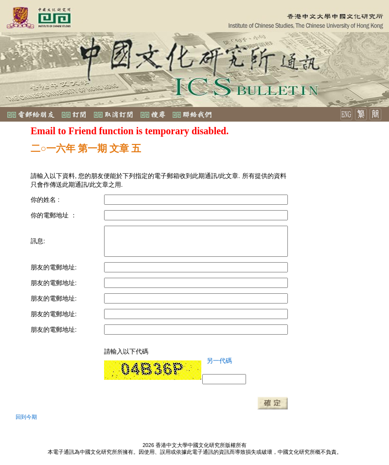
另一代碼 (219, 360)
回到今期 (26, 417)
